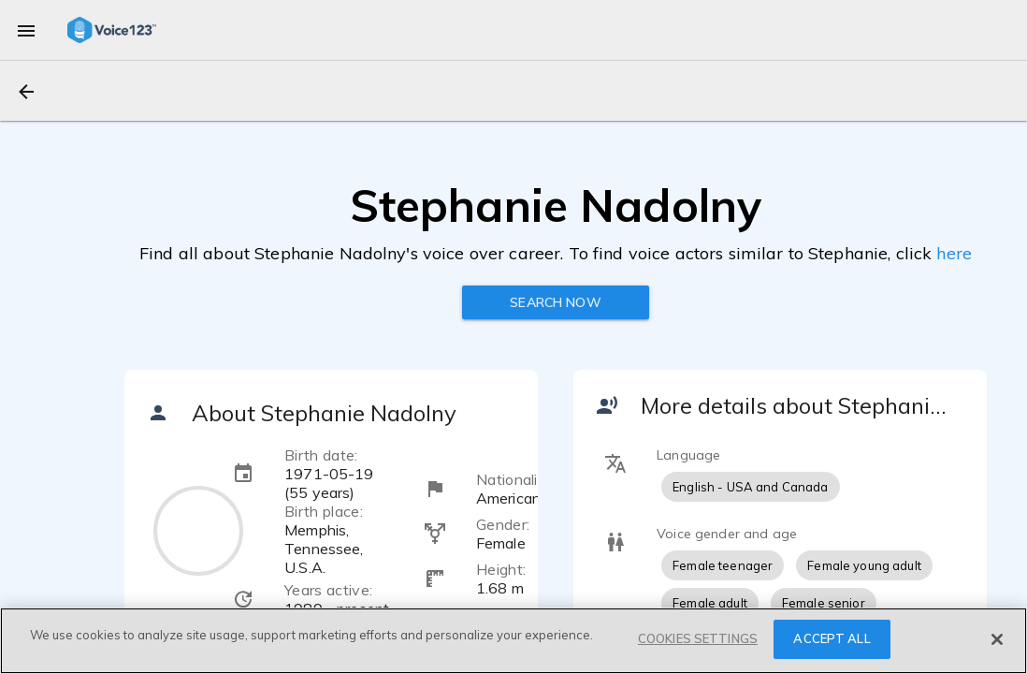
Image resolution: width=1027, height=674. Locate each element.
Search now (555, 302)
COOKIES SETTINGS (698, 638)
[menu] (26, 30)
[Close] (997, 639)
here (954, 253)
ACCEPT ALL (831, 638)
